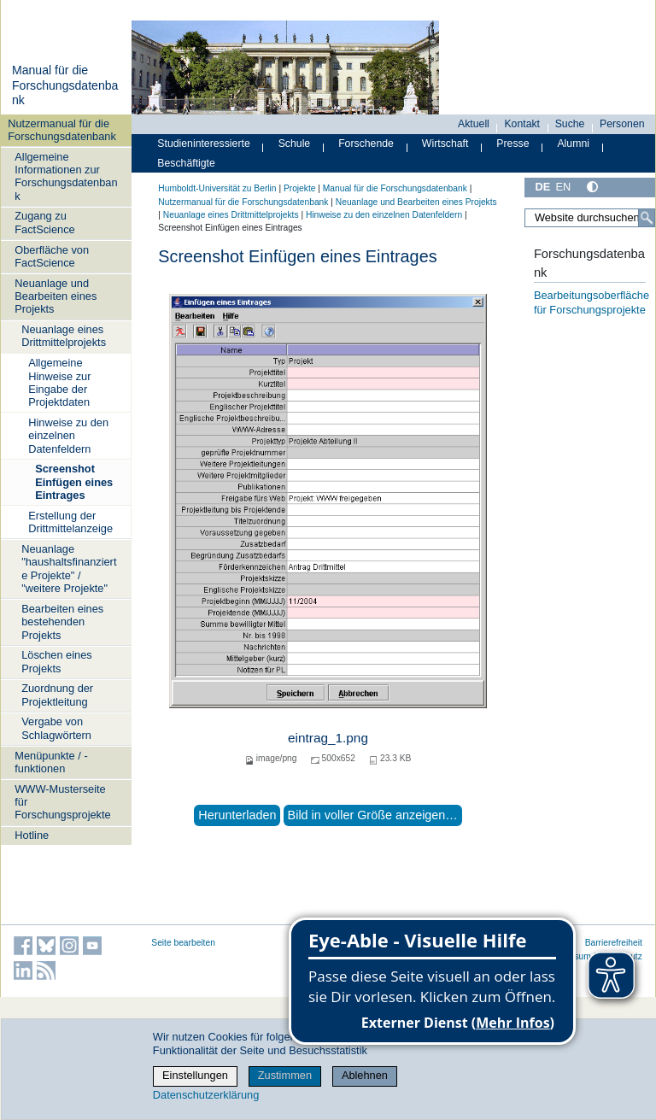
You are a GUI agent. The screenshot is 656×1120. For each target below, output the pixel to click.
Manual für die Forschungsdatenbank (65, 85)
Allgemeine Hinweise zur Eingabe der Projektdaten (59, 382)
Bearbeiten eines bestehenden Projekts (62, 622)
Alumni (573, 144)
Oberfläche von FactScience (52, 256)
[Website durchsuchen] (589, 217)
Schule (294, 144)
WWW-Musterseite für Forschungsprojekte (62, 802)
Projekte (300, 188)
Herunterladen (237, 815)
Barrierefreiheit (613, 942)
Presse (512, 144)
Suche (570, 124)
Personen (622, 124)
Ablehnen (365, 1075)
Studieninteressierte (203, 144)
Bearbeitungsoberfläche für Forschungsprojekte (591, 302)
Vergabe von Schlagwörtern (56, 728)
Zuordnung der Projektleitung (57, 694)
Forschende (366, 144)
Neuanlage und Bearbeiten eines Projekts (56, 296)
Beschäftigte (186, 163)
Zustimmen (285, 1075)
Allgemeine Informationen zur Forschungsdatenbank (66, 176)
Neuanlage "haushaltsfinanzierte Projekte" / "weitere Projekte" (68, 568)
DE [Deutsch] (542, 186)
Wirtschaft (445, 144)
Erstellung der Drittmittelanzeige (70, 522)
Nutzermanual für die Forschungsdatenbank (62, 130)
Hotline (32, 835)
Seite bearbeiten (183, 942)
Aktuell (473, 124)
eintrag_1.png (328, 737)
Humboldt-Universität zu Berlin (217, 188)
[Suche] (646, 217)
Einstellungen (195, 1075)
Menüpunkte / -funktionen (51, 762)
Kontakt (522, 124)
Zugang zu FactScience (44, 222)
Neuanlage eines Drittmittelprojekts (63, 336)
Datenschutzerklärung (206, 1094)
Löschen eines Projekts (56, 661)
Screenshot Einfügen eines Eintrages (74, 481)
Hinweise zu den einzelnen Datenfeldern (68, 435)
